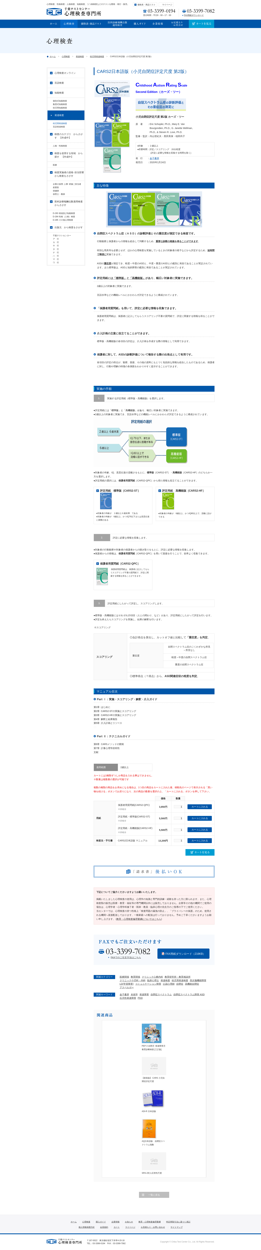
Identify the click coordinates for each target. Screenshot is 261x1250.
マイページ (167, 5)
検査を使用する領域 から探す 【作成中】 (69, 163)
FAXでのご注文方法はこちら (126, 957)
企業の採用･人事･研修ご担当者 (68, 193)
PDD (140, 998)
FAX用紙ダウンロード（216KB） (185, 953)
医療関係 (124, 977)
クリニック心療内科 (152, 977)
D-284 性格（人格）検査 (64, 232)
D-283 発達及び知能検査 (64, 228)
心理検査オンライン (65, 73)
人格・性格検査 (60, 152)
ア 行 (57, 258)
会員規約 (104, 1227)
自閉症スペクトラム (161, 994)
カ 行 (56, 263)
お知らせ (129, 1222)
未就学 (134, 994)
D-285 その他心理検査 (63, 237)
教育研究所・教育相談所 (178, 977)
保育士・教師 (59, 207)
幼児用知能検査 (60, 110)
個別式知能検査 (60, 101)
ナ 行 (56, 277)
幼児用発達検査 (97, 56)
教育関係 (135, 977)
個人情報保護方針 (87, 1227)
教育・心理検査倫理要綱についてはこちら (138, 919)
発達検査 (80, 56)
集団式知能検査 (60, 105)
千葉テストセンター (62, 254)
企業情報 (115, 1222)
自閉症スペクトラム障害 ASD (189, 994)
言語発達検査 (59, 132)
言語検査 (59, 82)
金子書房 (154, 158)
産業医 (56, 198)
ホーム (53, 56)
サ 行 (57, 268)
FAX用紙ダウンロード (194, 15)
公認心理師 (169, 984)
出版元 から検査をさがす (69, 245)
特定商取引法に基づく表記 (178, 1222)
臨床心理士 (153, 980)
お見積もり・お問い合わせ (153, 1227)
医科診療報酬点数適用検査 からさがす (69, 218)
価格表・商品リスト (146, 5)
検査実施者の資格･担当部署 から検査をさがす (69, 183)
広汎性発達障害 (128, 998)
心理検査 (66, 56)
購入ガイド (101, 1222)
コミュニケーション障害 (148, 984)
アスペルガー (127, 987)
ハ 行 (56, 282)
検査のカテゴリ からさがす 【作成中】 (69, 142)
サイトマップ (177, 1227)
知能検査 (59, 92)
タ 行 (56, 272)
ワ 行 (56, 291)
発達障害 (144, 994)
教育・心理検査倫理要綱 (149, 1222)
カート (117, 1227)
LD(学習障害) (127, 984)
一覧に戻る (154, 1194)
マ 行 (56, 286)
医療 (55, 173)
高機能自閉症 (192, 984)
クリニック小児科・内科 (133, 980)
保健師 (56, 202)
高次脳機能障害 (198, 980)
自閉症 (179, 984)
